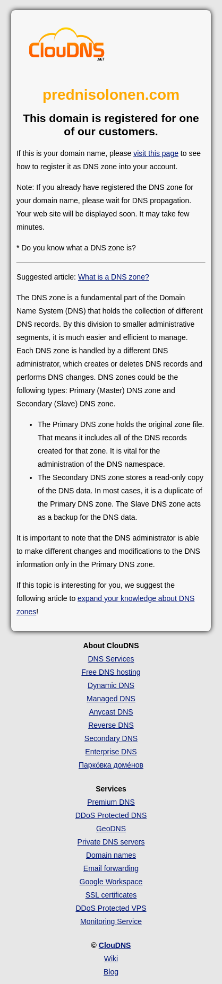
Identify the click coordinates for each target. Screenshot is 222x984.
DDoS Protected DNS (111, 815)
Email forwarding (111, 868)
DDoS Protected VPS (110, 908)
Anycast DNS (111, 712)
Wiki (111, 958)
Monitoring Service (111, 921)
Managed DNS (111, 698)
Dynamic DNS (111, 685)
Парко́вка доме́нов (111, 765)
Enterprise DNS (110, 751)
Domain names (111, 855)
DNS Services (111, 659)
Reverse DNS (111, 725)
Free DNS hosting (110, 672)
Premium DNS (110, 802)
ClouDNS (115, 945)
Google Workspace (111, 881)
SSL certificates (111, 895)
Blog (111, 972)
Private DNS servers (111, 842)
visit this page (155, 153)
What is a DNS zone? (113, 277)
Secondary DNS (111, 738)
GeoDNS (111, 828)
